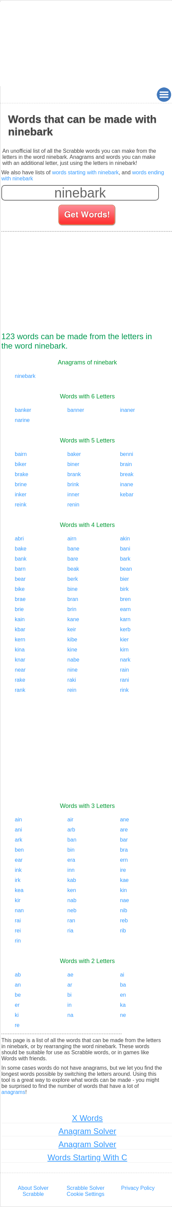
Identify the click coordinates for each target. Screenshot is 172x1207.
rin (18, 941)
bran (73, 599)
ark (18, 840)
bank (21, 559)
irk (17, 880)
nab (72, 900)
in (70, 1005)
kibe (72, 639)
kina (20, 649)
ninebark (25, 376)
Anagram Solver (87, 1131)
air (71, 819)
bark (125, 559)
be (18, 995)
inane (126, 484)
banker (23, 410)
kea (19, 890)
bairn (21, 454)
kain (20, 619)
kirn (124, 649)
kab (72, 880)
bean (126, 569)
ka (123, 1005)
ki (17, 1015)
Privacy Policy (138, 1188)
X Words (87, 1118)
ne (123, 1015)
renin (74, 504)
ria (71, 930)
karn (125, 619)
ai (122, 975)
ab (18, 975)
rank (20, 690)
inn (71, 870)
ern (124, 860)
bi (70, 995)
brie (19, 609)
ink (18, 870)
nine (73, 670)
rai (18, 920)
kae (124, 880)
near (20, 670)
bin (71, 850)
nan (19, 910)
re (17, 1025)
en (123, 995)
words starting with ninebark (85, 172)
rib (123, 930)
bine (73, 589)
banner (76, 410)
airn (72, 538)
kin (123, 890)
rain (124, 670)
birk (124, 589)
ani (18, 829)
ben (19, 850)
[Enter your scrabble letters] (80, 193)
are (124, 829)
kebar (126, 494)
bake (21, 549)
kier (124, 639)
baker (74, 454)
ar (70, 985)
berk (73, 579)
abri (19, 538)
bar (124, 840)
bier (124, 579)
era (71, 860)
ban (72, 840)
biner (74, 464)
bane (74, 549)
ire (123, 870)
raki (72, 680)
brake (21, 474)
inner (74, 494)
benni (126, 454)
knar (20, 660)
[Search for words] (87, 216)
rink (124, 690)
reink (21, 504)
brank (74, 474)
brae (20, 599)
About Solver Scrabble (33, 1191)
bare (73, 559)
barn (20, 569)
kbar (20, 629)
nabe (74, 660)
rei (18, 930)
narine (22, 420)
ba (123, 985)
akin (125, 538)
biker (21, 464)
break (126, 474)
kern (20, 639)
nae (124, 900)
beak (73, 569)
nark (125, 660)
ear (19, 860)
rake (20, 680)
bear (20, 579)
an (18, 985)
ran (71, 920)
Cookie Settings (85, 1194)
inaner (127, 410)
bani (125, 549)
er (17, 1005)
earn (125, 609)
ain (18, 819)
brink (73, 484)
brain (126, 464)
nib (123, 910)
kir (17, 900)
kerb (125, 629)
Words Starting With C (87, 1157)
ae (71, 975)
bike (20, 589)
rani (124, 680)
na (71, 1015)
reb (124, 920)
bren (125, 599)
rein (72, 690)
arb (71, 829)
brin (72, 609)
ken (72, 890)
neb (72, 910)
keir (72, 629)
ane (124, 819)
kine (72, 649)
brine (21, 484)
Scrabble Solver (85, 1188)
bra (124, 850)
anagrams (13, 1092)
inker (21, 494)
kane (73, 619)
